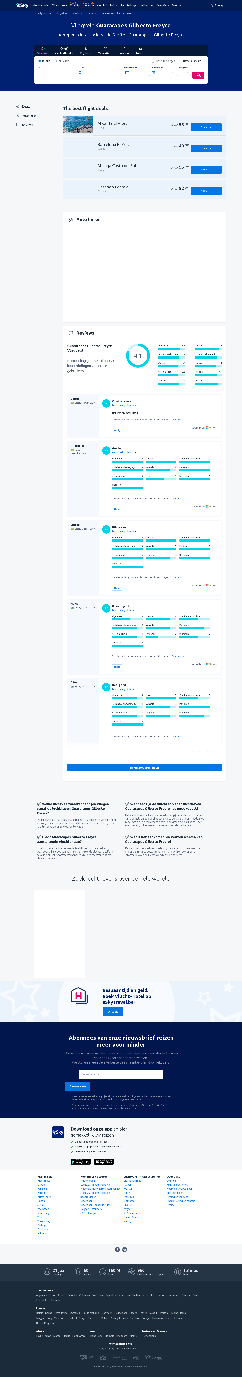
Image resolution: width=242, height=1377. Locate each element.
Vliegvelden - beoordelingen (95, 1204)
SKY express (130, 1213)
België (39, 1312)
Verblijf (102, 5)
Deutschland (120, 1312)
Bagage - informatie (91, 1209)
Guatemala (138, 1295)
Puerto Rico (42, 1300)
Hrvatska (164, 1312)
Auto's (113, 5)
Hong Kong (96, 1335)
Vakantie (88, 5)
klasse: (186, 60)
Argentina (41, 1295)
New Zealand (149, 1335)
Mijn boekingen (175, 1192)
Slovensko (157, 1318)
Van (40, 68)
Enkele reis (63, 61)
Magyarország (44, 1318)
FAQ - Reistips (88, 1213)
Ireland (174, 1312)
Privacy (170, 1204)
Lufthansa (129, 1200)
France (143, 1312)
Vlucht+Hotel (41, 5)
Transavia (129, 1196)
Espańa (133, 1312)
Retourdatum (156, 68)
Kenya (48, 1335)
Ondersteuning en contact (181, 1200)
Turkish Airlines (132, 1217)
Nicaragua (173, 1295)
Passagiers (182, 68)
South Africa (79, 1335)
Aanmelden (77, 1086)
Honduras (151, 1295)
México (162, 1295)
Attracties (147, 5)
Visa (39, 1217)
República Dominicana (118, 1295)
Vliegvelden (86, 1200)
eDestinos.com (130, 1348)
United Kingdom (45, 1323)
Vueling (127, 1221)
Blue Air (128, 1204)
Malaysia (109, 1335)
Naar (84, 68)
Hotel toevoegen (165, 61)
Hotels (41, 1200)
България (75, 1312)
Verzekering (43, 1221)
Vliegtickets (59, 5)
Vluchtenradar (88, 1180)
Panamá (186, 1295)
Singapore (121, 1335)
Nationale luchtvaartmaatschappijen (100, 1188)
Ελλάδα (153, 1312)
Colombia (84, 1295)
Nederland (71, 1318)
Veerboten (43, 1209)
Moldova (59, 1318)
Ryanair (128, 1184)
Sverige (146, 1318)
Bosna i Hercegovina (56, 1312)
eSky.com (114, 1348)
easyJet (128, 1209)
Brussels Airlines (132, 1180)
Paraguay (56, 1300)
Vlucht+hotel (44, 1196)
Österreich (93, 1318)
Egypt (39, 1335)
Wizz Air (128, 1188)
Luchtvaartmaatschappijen (95, 1184)
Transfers (162, 5)
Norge (82, 1318)
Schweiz (178, 1318)
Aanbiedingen (129, 5)
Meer (175, 5)
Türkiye (133, 1335)
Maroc (56, 1335)
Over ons (171, 1180)
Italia (183, 1312)
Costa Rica (98, 1295)
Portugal (115, 1318)
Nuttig (117, 430)
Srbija (125, 1318)
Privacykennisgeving (177, 1196)
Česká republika (91, 1312)
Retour (45, 61)
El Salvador (71, 1295)
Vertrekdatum (130, 68)
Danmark (107, 1312)
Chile (60, 1295)
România (135, 1318)
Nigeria (66, 1335)
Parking (41, 1225)
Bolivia (52, 1295)
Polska (104, 1318)
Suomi (168, 1318)
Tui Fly (127, 1192)
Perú (195, 1295)
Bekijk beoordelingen (144, 767)
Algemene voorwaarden (180, 1188)
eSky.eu (103, 1348)
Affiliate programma (178, 1184)
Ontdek (113, 1011)
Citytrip (75, 5)
